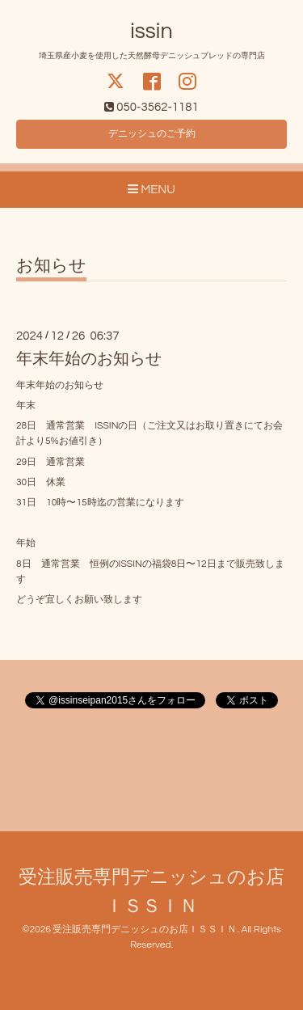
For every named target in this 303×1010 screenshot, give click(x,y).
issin (151, 31)
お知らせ (51, 265)
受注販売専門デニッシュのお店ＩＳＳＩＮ (145, 929)
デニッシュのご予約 (152, 134)
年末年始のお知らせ (89, 359)
